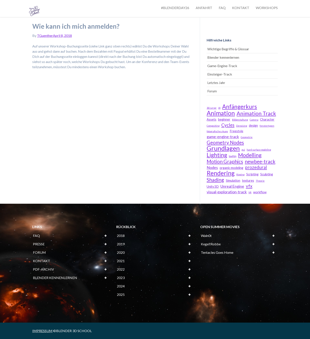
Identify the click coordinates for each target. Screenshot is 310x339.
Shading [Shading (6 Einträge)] (215, 179)
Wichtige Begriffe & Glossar (228, 49)
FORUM (39, 252)
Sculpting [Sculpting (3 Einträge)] (266, 174)
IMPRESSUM (42, 331)
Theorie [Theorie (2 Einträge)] (260, 180)
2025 (121, 294)
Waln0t (206, 235)
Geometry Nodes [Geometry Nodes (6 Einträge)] (225, 142)
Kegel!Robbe (211, 244)
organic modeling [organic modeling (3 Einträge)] (231, 168)
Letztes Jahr (216, 82)
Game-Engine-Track (222, 66)
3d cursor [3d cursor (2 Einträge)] (212, 107)
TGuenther (45, 35)
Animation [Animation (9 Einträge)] (221, 113)
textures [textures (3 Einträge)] (248, 180)
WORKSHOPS (267, 8)
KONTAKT (240, 8)
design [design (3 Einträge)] (253, 125)
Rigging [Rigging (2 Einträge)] (240, 174)
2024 (121, 286)
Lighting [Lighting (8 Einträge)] (217, 155)
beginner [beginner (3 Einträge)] (224, 119)
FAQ (222, 8)
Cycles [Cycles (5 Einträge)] (227, 125)
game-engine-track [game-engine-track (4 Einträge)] (223, 136)
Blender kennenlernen (223, 57)
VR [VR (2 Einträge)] (249, 192)
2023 (121, 278)
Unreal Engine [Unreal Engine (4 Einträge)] (232, 186)
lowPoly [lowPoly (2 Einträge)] (232, 156)
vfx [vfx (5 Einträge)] (249, 186)
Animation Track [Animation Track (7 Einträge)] (256, 113)
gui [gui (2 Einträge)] (243, 149)
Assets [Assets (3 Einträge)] (211, 119)
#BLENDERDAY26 (175, 8)
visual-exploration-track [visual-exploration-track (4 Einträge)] (227, 191)
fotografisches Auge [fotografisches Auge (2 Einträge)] (217, 131)
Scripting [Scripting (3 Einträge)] (252, 174)
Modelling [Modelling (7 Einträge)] (250, 155)
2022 (121, 269)
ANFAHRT (204, 8)
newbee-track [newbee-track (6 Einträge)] (260, 161)
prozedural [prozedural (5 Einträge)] (256, 167)
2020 (121, 252)
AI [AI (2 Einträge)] (219, 107)
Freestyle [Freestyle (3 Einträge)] (236, 131)
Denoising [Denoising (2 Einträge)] (241, 125)
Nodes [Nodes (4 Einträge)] (212, 167)
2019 (121, 244)
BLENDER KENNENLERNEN (55, 278)
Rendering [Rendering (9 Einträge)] (221, 173)
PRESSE (39, 244)
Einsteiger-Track (219, 74)
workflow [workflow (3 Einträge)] (260, 192)
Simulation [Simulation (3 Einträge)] (233, 180)
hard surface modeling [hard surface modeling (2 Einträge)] (259, 149)
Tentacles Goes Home (217, 252)
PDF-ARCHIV (43, 269)
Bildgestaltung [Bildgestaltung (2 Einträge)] (240, 119)
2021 (121, 261)
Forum (212, 91)
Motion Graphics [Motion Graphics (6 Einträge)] (225, 161)
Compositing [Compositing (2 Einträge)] (213, 125)
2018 (121, 235)
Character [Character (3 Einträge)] (267, 119)
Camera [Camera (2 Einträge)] (254, 119)
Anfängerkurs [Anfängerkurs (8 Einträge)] (239, 106)
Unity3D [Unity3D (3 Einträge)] (213, 186)
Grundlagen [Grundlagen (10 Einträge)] (223, 148)
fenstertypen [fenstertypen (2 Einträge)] (267, 125)
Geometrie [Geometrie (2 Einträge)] (247, 137)
